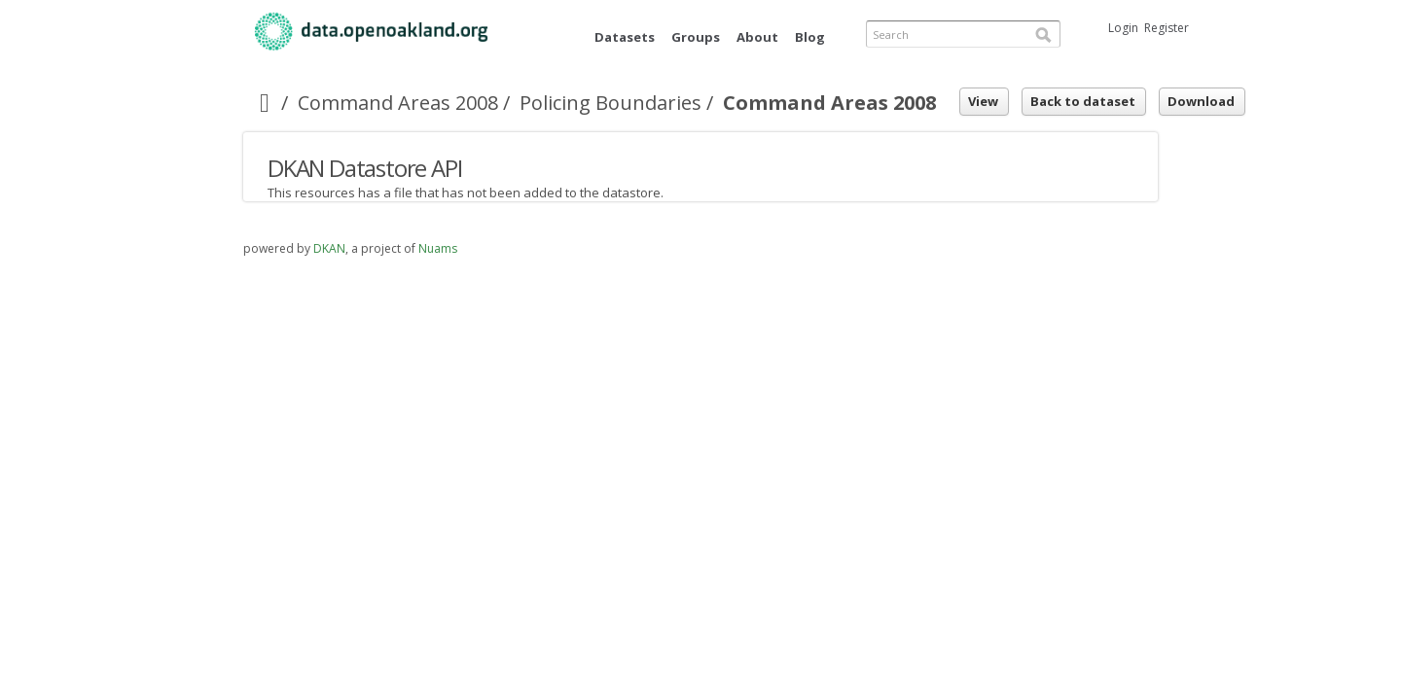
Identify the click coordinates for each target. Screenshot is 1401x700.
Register (1166, 27)
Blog (810, 37)
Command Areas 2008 (398, 102)
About (757, 37)
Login (1123, 27)
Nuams (437, 248)
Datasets (624, 37)
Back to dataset (1082, 101)
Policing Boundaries (610, 102)
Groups (695, 37)
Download (1201, 101)
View (983, 101)
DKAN (329, 248)
